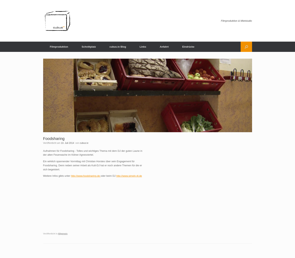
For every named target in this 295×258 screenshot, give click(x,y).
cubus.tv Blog (117, 46)
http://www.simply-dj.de (129, 175)
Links (143, 46)
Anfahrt (164, 46)
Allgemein (63, 233)
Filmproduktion (59, 46)
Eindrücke (188, 46)
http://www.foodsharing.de (86, 175)
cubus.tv (84, 143)
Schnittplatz (89, 46)
